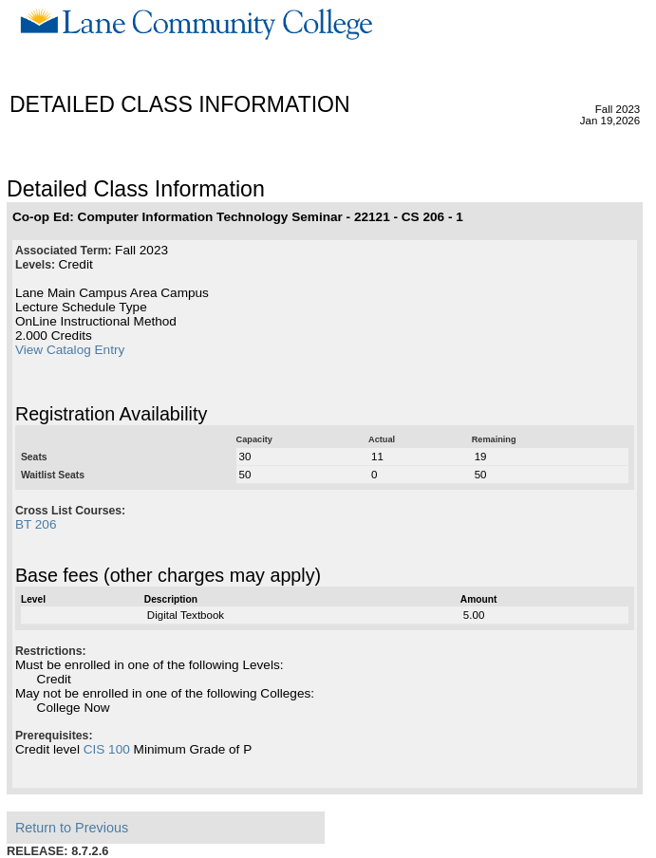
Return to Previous (71, 827)
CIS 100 (107, 749)
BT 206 (36, 524)
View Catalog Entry (69, 350)
